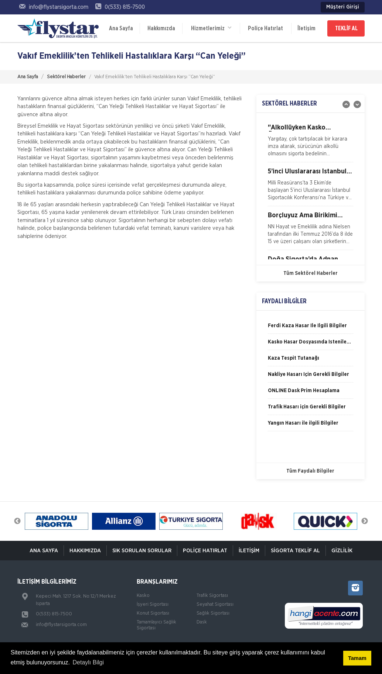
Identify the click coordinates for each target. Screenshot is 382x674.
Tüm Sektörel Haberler (310, 273)
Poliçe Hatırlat (265, 28)
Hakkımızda (161, 28)
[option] (310, 143)
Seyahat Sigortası (215, 604)
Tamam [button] (357, 658)
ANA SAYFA (44, 550)
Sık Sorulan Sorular (141, 550)
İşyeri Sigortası (152, 604)
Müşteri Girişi (342, 7)
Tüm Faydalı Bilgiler (310, 471)
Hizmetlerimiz (211, 27)
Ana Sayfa (121, 28)
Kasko (143, 595)
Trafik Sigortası (212, 595)
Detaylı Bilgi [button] (88, 662)
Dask (202, 622)
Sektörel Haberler (66, 77)
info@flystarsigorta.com (61, 624)
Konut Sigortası (153, 613)
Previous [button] (17, 521)
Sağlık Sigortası (213, 613)
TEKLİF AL (346, 28)
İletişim (306, 28)
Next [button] (364, 521)
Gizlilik (341, 550)
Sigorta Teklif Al (295, 550)
